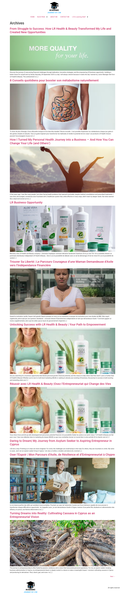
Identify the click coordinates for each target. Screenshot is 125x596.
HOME (32, 17)
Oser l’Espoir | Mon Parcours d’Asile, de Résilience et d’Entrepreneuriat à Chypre (62, 454)
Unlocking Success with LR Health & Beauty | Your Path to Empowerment (58, 324)
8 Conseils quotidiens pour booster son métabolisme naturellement (54, 80)
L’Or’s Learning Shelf (79, 17)
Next (112, 576)
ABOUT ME (53, 17)
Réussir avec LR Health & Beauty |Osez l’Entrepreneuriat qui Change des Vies (60, 384)
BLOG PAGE (41, 17)
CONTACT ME (64, 17)
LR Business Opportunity (26, 202)
